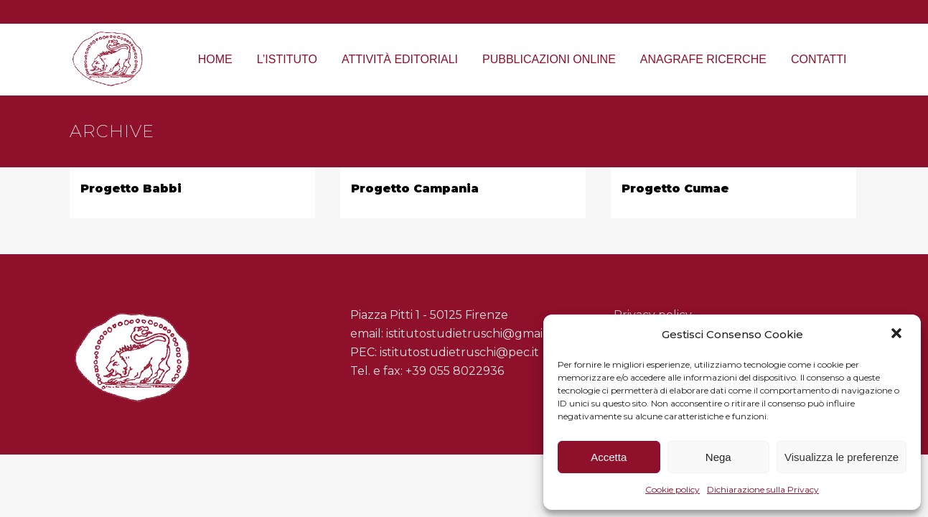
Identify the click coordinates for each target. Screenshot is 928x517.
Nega (718, 457)
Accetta (609, 457)
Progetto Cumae (675, 188)
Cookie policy (672, 489)
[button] (897, 334)
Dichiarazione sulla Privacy (763, 489)
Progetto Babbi (131, 188)
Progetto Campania (415, 188)
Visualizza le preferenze (841, 457)
